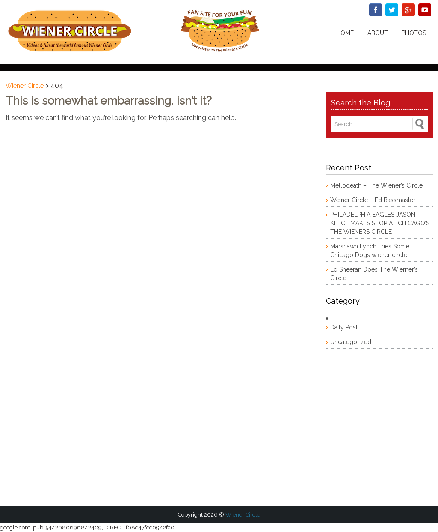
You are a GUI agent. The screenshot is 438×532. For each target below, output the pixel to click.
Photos (414, 33)
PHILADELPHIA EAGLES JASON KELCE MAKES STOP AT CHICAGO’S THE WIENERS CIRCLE (379, 223)
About (377, 33)
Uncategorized (350, 341)
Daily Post (344, 327)
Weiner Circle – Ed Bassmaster (372, 200)
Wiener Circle (25, 85)
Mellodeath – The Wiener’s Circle (376, 185)
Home (345, 33)
